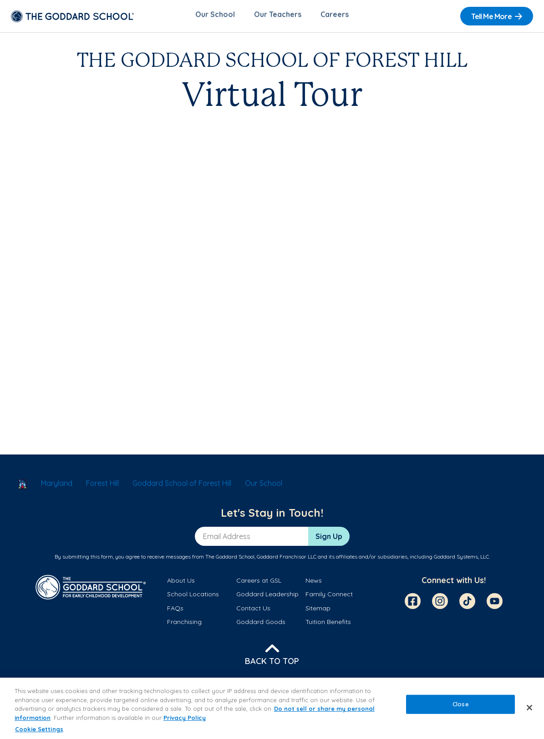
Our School (215, 16)
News (313, 583)
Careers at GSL (258, 583)
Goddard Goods (260, 624)
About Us (181, 583)
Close (460, 704)
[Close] (529, 708)
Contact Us (253, 611)
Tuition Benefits (328, 624)
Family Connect (329, 597)
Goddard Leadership (267, 597)
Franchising (184, 624)
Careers (334, 16)
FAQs (175, 611)
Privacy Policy (184, 717)
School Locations (193, 597)
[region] (272, 708)
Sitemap (317, 611)
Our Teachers (277, 16)
